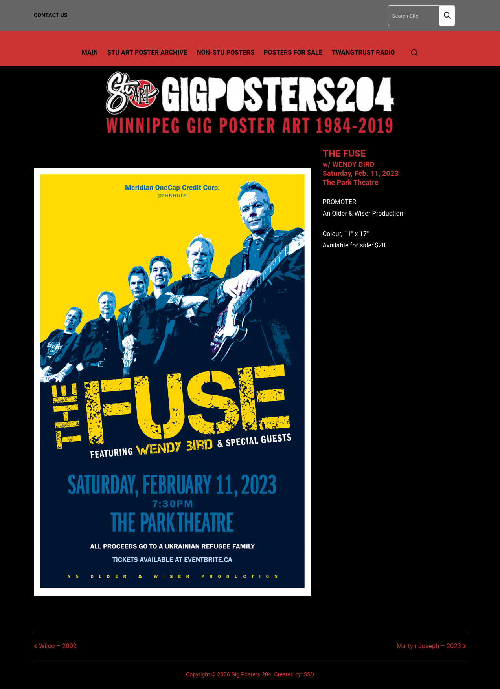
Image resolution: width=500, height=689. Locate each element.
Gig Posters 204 (251, 674)
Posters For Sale (293, 52)
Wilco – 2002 (58, 646)
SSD (309, 674)
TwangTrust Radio (363, 52)
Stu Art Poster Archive (147, 52)
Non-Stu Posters (225, 52)
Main (90, 52)
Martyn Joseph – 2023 (429, 646)
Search (447, 16)
